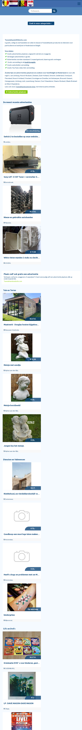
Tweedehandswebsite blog (25, 87)
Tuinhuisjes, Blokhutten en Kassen (53, 654)
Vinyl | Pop (45, 682)
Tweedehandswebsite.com (13, 199)
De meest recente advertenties (17, 102)
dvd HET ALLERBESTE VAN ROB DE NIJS (61, 455)
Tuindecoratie (46, 660)
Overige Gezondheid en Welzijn (13, 685)
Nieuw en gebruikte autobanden (18, 175)
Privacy (4, 699)
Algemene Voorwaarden (10, 693)
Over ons (5, 696)
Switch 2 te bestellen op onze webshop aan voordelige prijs (30, 136)
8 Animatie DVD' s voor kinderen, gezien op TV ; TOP (27, 416)
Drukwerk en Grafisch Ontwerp (13, 682)
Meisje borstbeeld (12, 281)
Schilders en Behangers (10, 676)
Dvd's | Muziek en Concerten (51, 685)
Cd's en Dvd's (9, 382)
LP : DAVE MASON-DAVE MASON (58, 416)
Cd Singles (45, 679)
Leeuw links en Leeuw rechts (56, 542)
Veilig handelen (7, 702)
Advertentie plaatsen (16, 92)
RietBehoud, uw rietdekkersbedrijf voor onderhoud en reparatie (33, 329)
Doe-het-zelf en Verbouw (14, 556)
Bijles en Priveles (8, 679)
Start (6, 654)
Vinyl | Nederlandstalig (49, 676)
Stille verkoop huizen (11, 666)
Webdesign (6, 674)
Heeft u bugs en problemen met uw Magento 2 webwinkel (30, 368)
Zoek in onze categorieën (40, 23)
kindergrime (48, 368)
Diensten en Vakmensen (14, 295)
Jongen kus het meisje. (53, 281)
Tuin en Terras (9, 208)
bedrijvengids (30, 62)
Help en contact (10, 660)
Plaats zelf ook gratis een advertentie (21, 192)
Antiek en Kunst (10, 469)
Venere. (7, 542)
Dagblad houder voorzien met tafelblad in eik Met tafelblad (31, 503)
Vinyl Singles (45, 674)
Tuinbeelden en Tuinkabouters (52, 657)
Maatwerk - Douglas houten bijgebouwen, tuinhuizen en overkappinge (35, 242)
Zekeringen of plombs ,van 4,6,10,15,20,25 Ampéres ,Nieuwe (30, 590)
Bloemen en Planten (48, 663)
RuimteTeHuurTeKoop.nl (11, 705)
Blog (6, 663)
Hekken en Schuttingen (49, 666)
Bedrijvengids (9, 657)
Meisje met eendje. (51, 242)
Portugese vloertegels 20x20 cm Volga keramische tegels (30, 629)
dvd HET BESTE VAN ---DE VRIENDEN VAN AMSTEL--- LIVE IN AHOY (34, 455)
